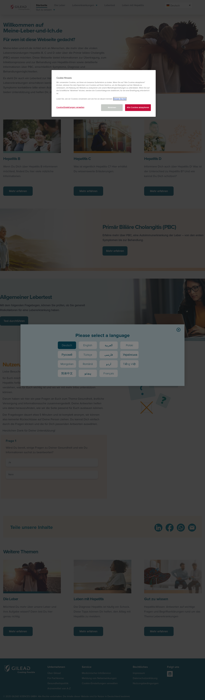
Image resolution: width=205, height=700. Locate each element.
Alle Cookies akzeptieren (138, 107)
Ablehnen (112, 107)
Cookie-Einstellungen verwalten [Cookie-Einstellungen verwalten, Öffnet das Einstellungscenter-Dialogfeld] (70, 107)
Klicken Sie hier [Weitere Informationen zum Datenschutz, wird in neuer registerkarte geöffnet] (120, 99)
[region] (104, 93)
